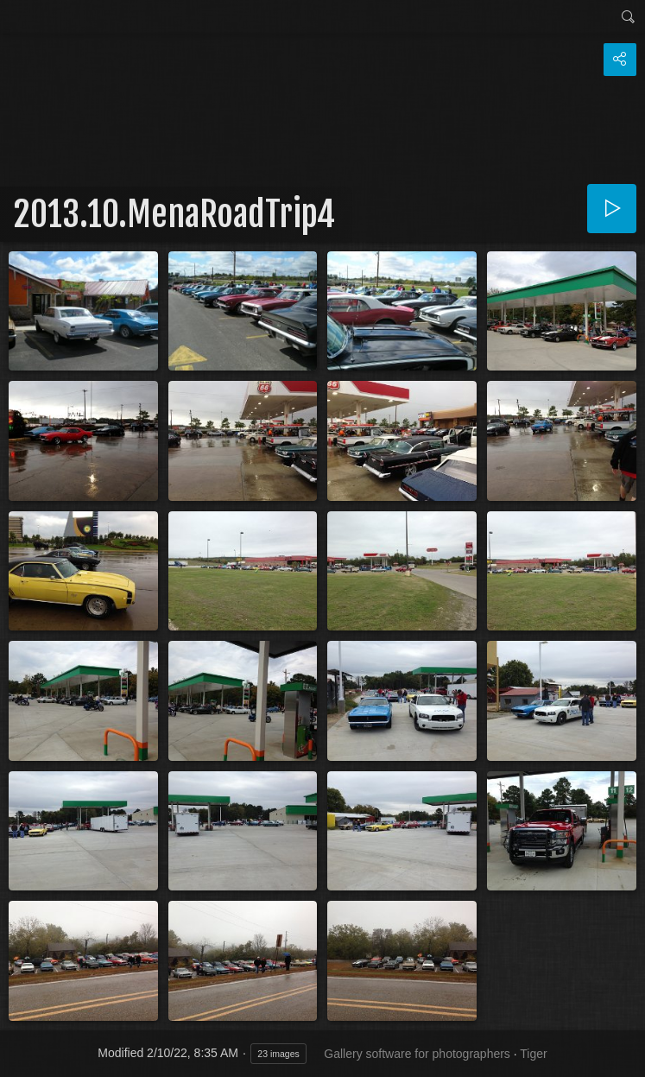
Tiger (533, 1054)
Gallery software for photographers (417, 1054)
